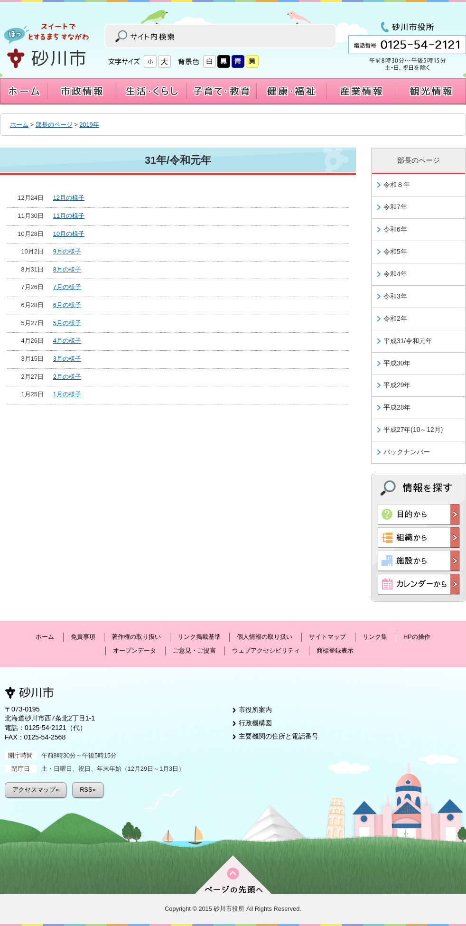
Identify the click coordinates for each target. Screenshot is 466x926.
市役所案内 (255, 709)
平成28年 (396, 407)
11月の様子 (68, 215)
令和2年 (395, 318)
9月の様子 (67, 251)
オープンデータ (134, 650)
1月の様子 (67, 394)
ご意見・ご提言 (194, 650)
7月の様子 (67, 286)
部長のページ (54, 124)
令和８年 (396, 184)
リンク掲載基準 (199, 636)
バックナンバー (406, 452)
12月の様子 (68, 197)
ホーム (19, 124)
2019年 (89, 124)
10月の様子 (68, 233)
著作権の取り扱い (136, 636)
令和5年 (395, 251)
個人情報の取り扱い (264, 636)
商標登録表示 (335, 650)
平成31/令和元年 (407, 341)
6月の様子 (67, 305)
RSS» (87, 789)
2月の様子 (67, 376)
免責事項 (83, 636)
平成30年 (396, 363)
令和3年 (395, 296)
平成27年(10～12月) (413, 429)
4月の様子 (67, 340)
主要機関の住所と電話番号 (278, 736)
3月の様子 (67, 358)
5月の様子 (67, 323)
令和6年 (395, 229)
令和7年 (395, 207)
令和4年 (395, 274)
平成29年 (396, 385)
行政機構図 (255, 723)
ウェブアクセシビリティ (266, 650)
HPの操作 (416, 636)
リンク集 (375, 636)
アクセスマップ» (35, 789)
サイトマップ (327, 636)
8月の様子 (67, 269)
